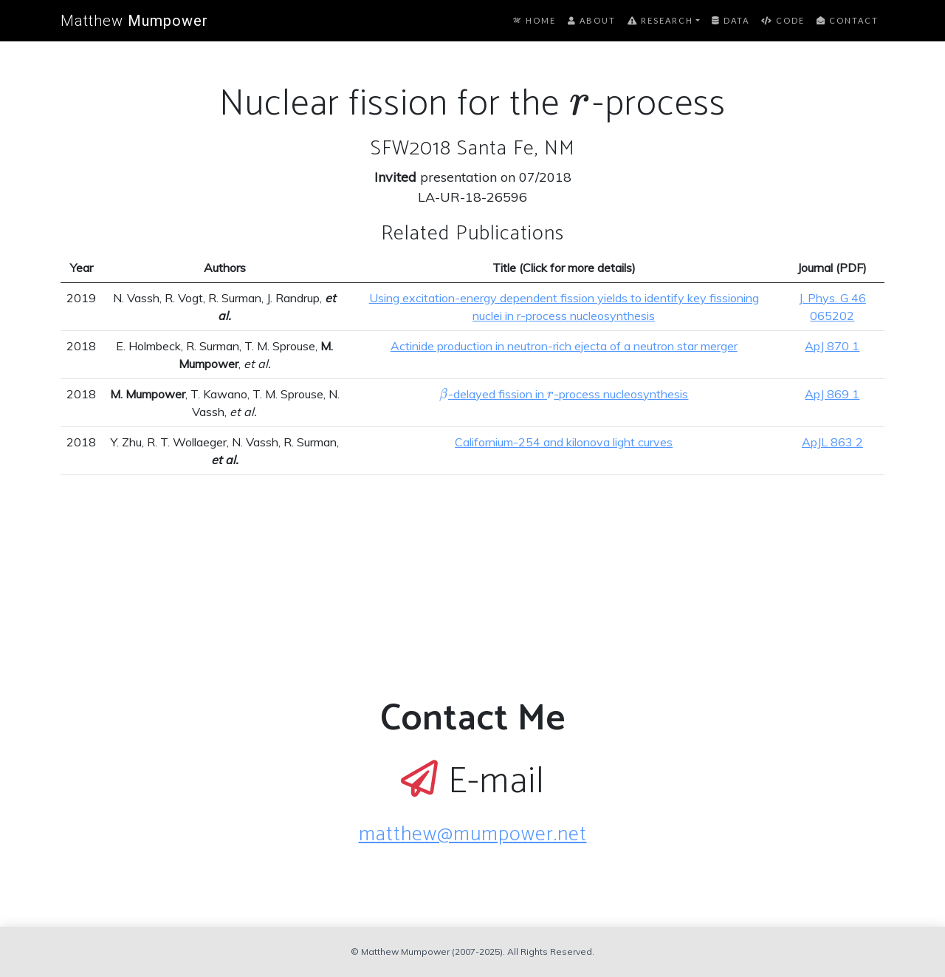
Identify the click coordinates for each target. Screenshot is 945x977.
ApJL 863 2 (832, 442)
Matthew (134, 21)
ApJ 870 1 (832, 345)
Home (534, 20)
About (592, 20)
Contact (848, 20)
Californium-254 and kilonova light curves (564, 442)
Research (660, 20)
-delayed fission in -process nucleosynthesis (564, 394)
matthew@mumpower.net (473, 834)
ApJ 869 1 (832, 394)
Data (730, 20)
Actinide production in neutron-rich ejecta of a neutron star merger (564, 345)
